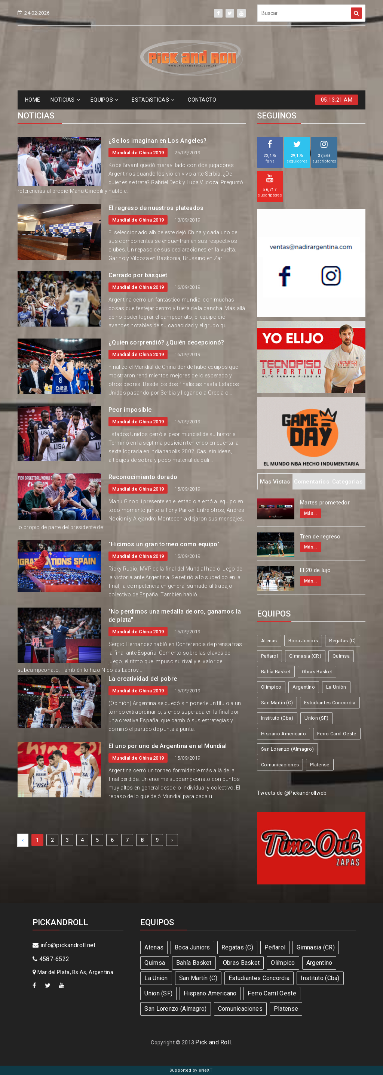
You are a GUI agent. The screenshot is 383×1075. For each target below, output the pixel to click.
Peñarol (269, 656)
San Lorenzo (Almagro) (287, 749)
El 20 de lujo (315, 570)
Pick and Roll (213, 1042)
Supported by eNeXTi (191, 1070)
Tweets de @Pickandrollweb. (292, 793)
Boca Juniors (303, 640)
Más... (310, 513)
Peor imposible (129, 409)
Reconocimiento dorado (142, 477)
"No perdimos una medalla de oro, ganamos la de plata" (174, 615)
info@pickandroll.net (64, 945)
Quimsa (341, 656)
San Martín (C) (277, 702)
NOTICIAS (65, 100)
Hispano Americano (283, 733)
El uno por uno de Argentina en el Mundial (167, 746)
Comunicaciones (280, 764)
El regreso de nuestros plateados (156, 207)
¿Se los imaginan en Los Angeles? (157, 140)
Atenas (269, 640)
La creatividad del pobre (142, 678)
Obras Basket (317, 671)
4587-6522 (51, 959)
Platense (319, 764)
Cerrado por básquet (138, 275)
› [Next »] (172, 840)
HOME (32, 100)
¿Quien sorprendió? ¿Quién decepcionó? (166, 342)
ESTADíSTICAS (153, 100)
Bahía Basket (276, 671)
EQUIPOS (104, 100)
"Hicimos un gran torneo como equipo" (164, 544)
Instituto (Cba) (277, 718)
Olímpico (271, 687)
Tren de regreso (320, 536)
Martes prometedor (325, 502)
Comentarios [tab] (311, 481)
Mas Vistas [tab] (275, 481)
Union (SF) (316, 718)
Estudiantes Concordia (329, 702)
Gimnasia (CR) (305, 656)
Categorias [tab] (347, 481)
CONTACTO (202, 100)
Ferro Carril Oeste (336, 733)
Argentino (303, 687)
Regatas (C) (342, 640)
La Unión (336, 687)
